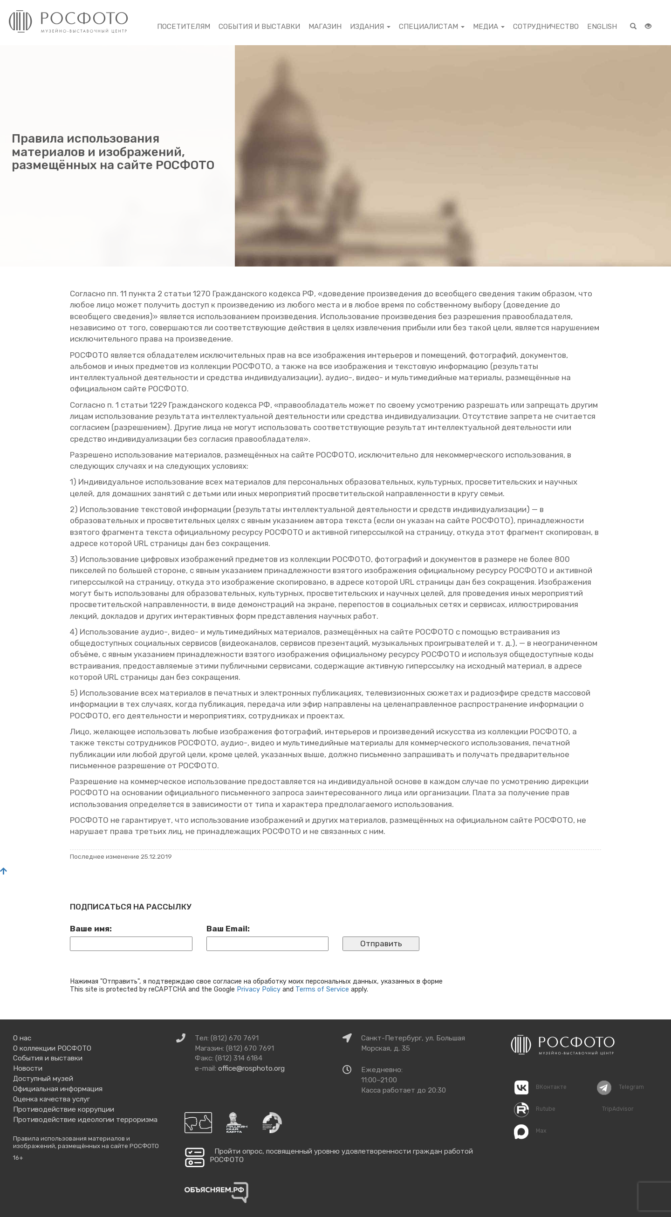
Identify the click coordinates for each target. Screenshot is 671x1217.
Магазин (325, 26)
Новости (27, 1068)
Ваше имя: (91, 928)
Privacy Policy (259, 989)
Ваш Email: (228, 928)
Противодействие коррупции (63, 1109)
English (602, 26)
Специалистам (432, 26)
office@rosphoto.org (251, 1068)
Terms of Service (322, 989)
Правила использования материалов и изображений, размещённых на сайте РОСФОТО (86, 1142)
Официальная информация (58, 1089)
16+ (18, 1157)
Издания (370, 26)
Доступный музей (43, 1078)
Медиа (489, 26)
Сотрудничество (546, 26)
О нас (22, 1038)
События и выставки (259, 26)
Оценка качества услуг (51, 1099)
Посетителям (183, 26)
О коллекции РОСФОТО (52, 1048)
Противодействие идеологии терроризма (85, 1119)
